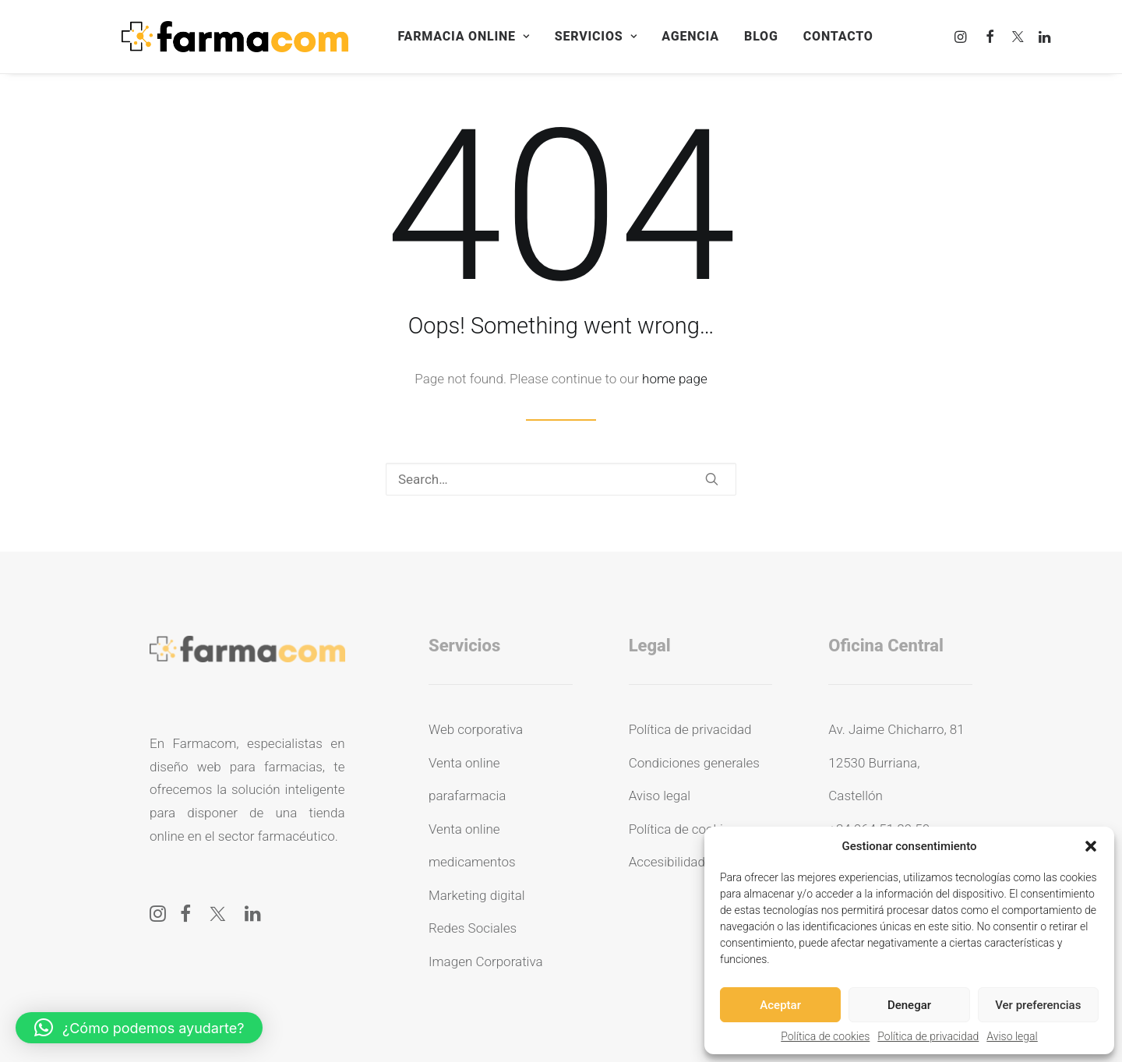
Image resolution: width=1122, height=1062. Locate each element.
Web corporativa (476, 729)
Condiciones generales (694, 763)
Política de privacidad (928, 1036)
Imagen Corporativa (486, 961)
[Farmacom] (235, 36)
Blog (761, 36)
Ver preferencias (1038, 1005)
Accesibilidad (667, 862)
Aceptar (780, 1005)
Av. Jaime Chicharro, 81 (896, 729)
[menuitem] (463, 36)
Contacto (838, 36)
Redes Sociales (473, 928)
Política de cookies (825, 1036)
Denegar (909, 1005)
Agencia (690, 36)
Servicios (596, 36)
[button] (1091, 846)
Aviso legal (1011, 1036)
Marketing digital (477, 895)
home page (674, 378)
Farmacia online (463, 36)
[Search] (561, 479)
